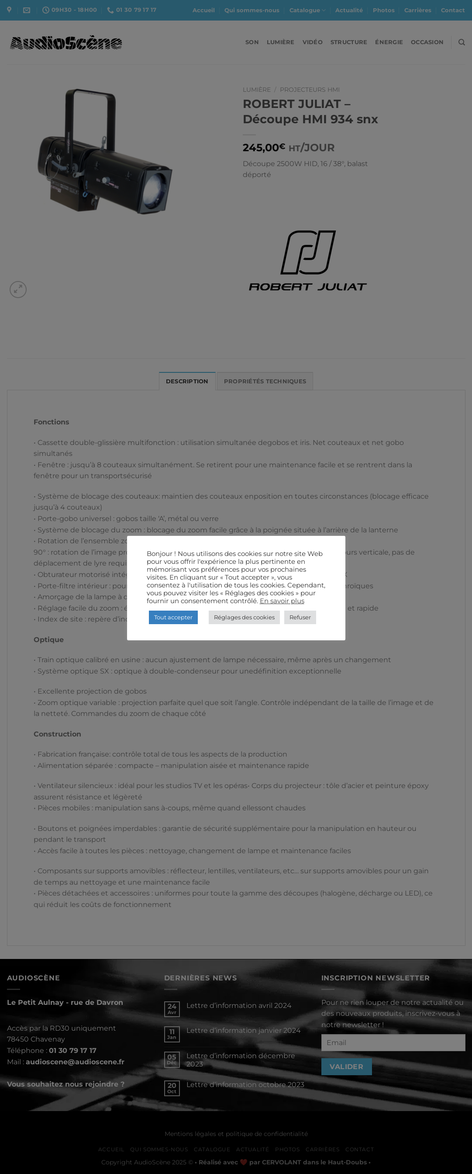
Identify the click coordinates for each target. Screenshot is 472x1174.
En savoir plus (282, 601)
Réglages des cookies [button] (244, 617)
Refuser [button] (300, 617)
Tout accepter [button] (173, 617)
